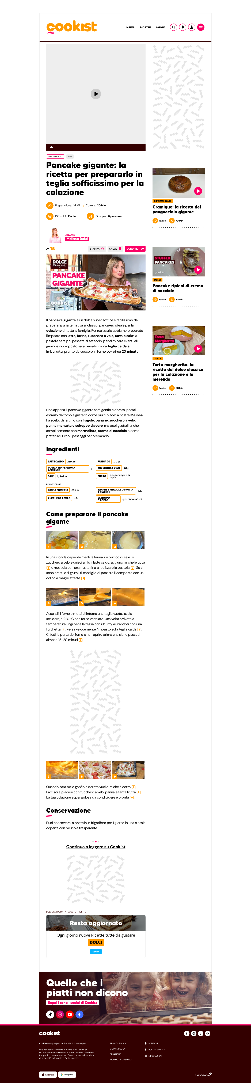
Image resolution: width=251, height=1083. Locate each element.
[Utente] (191, 27)
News (130, 27)
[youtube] (70, 1014)
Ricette (145, 27)
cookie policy (117, 1048)
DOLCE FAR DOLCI (55, 156)
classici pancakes (100, 325)
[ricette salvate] (178, 1049)
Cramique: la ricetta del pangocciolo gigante (177, 209)
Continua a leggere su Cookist (95, 846)
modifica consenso (120, 1059)
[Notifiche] (182, 27)
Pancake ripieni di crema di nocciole (178, 288)
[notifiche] (178, 1043)
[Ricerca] (173, 27)
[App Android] (67, 1074)
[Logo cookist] (72, 27)
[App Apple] (48, 1074)
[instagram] (60, 1014)
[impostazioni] (178, 1056)
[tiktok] (50, 1014)
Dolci (71, 911)
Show (160, 27)
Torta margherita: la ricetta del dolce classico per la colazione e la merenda (178, 372)
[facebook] (79, 1014)
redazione (115, 1054)
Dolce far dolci (54, 911)
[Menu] (200, 27)
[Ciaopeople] (203, 1075)
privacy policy (118, 1043)
